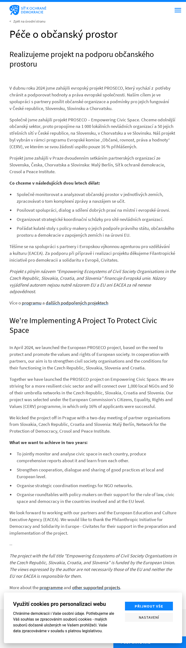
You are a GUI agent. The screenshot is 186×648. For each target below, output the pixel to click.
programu (31, 303)
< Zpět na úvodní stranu (27, 21)
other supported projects (96, 587)
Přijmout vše (149, 606)
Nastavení (149, 617)
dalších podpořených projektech (77, 303)
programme (51, 587)
